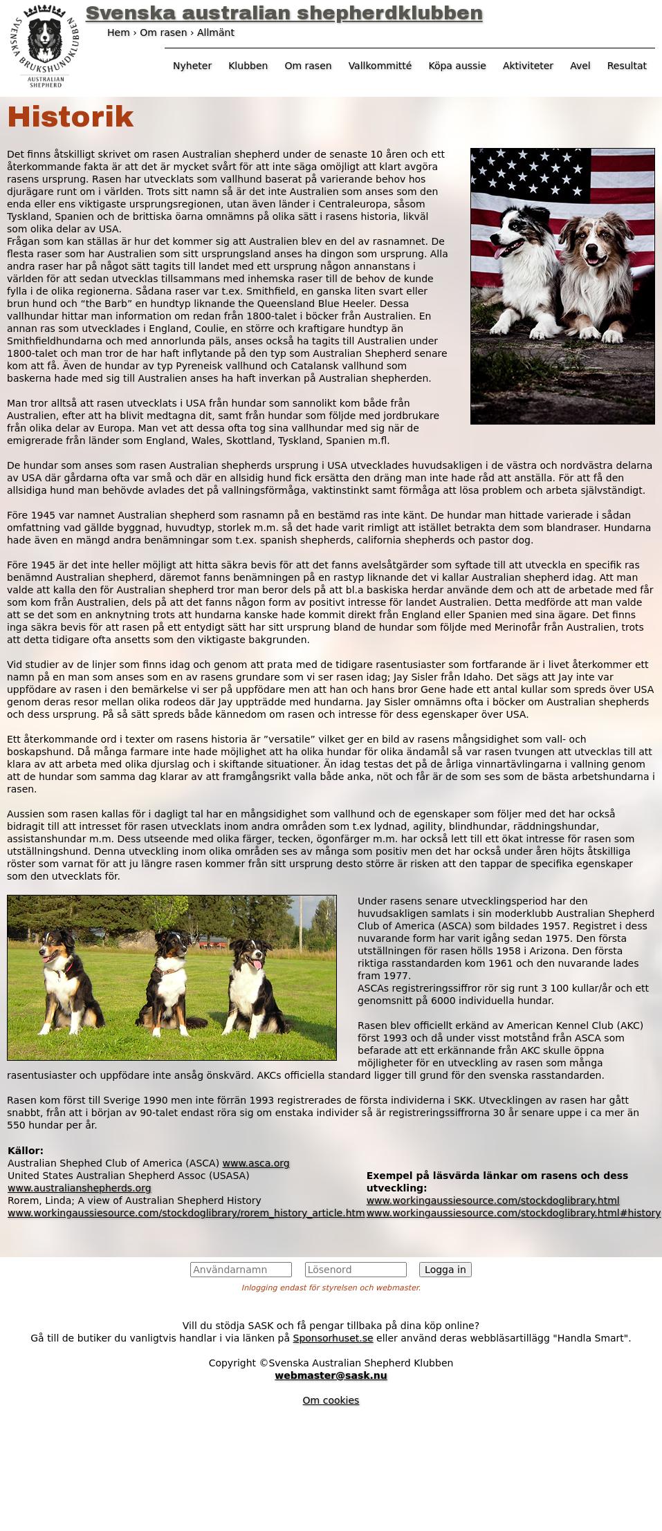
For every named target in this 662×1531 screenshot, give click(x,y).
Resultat (627, 65)
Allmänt (216, 32)
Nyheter (192, 65)
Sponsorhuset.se (333, 1338)
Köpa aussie (457, 65)
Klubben (248, 65)
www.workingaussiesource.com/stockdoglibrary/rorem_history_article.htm (186, 1212)
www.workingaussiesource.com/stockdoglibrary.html (493, 1200)
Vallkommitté (380, 65)
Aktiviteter (528, 65)
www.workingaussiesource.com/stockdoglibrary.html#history (514, 1212)
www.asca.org (256, 1163)
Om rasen (307, 65)
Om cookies (331, 1400)
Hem (118, 32)
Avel (580, 65)
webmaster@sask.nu (331, 1375)
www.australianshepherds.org (79, 1188)
